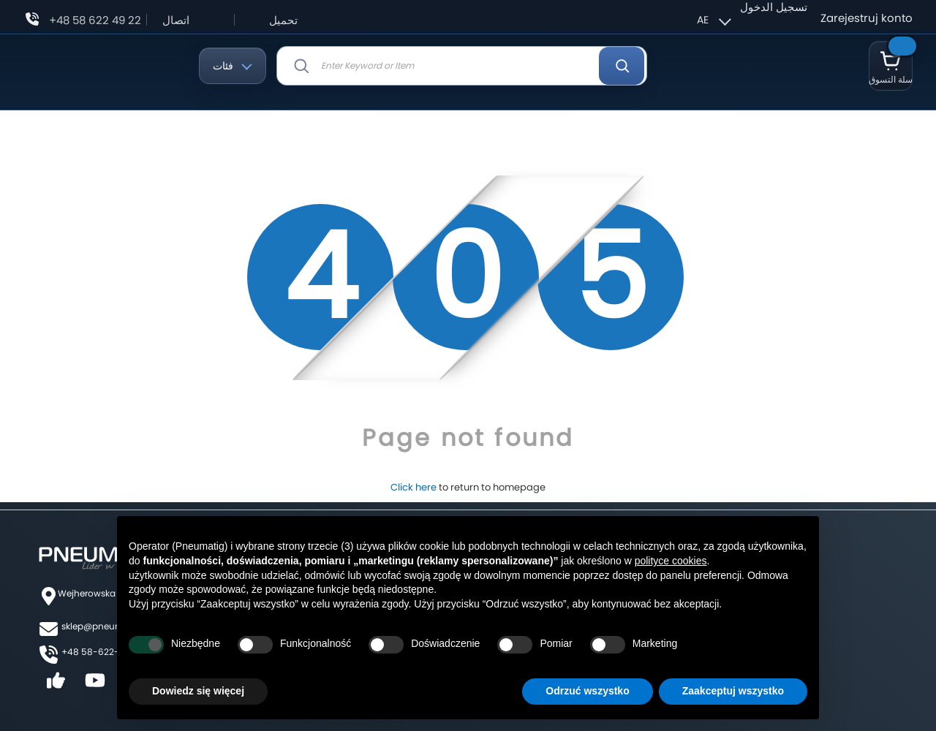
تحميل (283, 20)
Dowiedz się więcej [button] (198, 691)
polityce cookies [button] (671, 561)
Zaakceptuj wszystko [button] (733, 691)
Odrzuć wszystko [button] (587, 691)
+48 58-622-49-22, (104, 651)
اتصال (175, 20)
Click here (413, 487)
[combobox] (462, 66)
